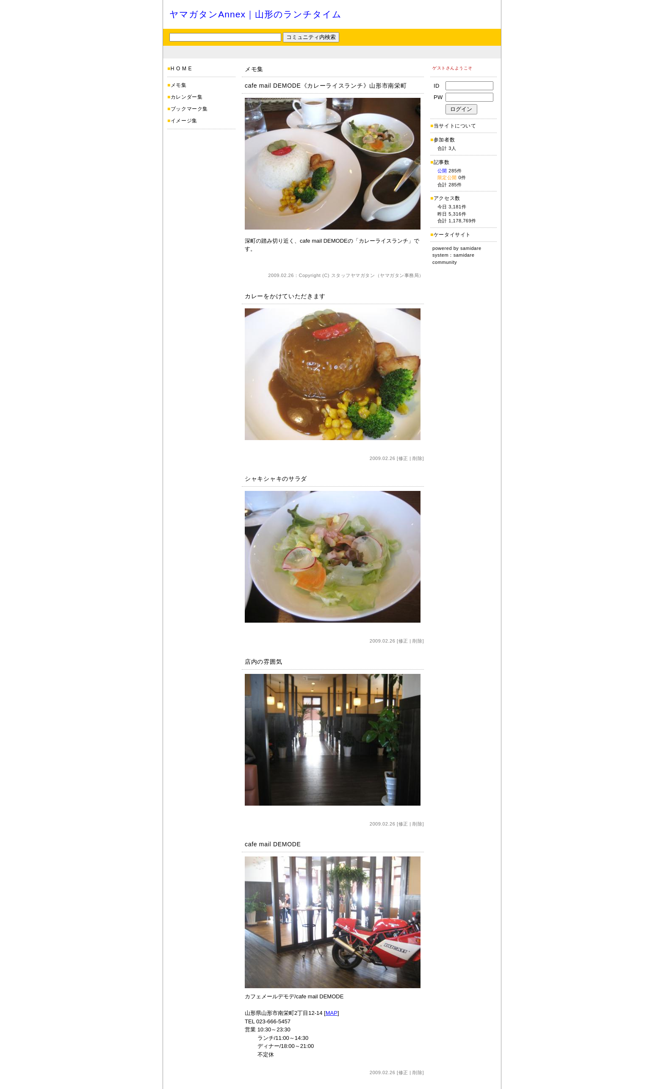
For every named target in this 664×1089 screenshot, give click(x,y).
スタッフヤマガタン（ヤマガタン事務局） (377, 275)
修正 (403, 458)
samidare (470, 248)
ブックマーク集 (189, 109)
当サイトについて (455, 126)
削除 (417, 458)
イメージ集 (184, 121)
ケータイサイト (452, 235)
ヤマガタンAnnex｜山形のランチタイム (255, 14)
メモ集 (179, 85)
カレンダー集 (187, 97)
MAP (332, 1013)
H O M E (181, 69)
